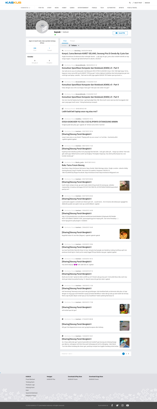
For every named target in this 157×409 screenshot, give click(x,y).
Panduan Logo (30, 385)
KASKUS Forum (72, 379)
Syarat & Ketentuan (32, 393)
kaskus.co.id (13, 3)
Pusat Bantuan (30, 379)
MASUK (147, 3)
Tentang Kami (30, 382)
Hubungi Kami (30, 387)
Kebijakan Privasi (31, 395)
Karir (27, 390)
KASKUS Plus (51, 379)
